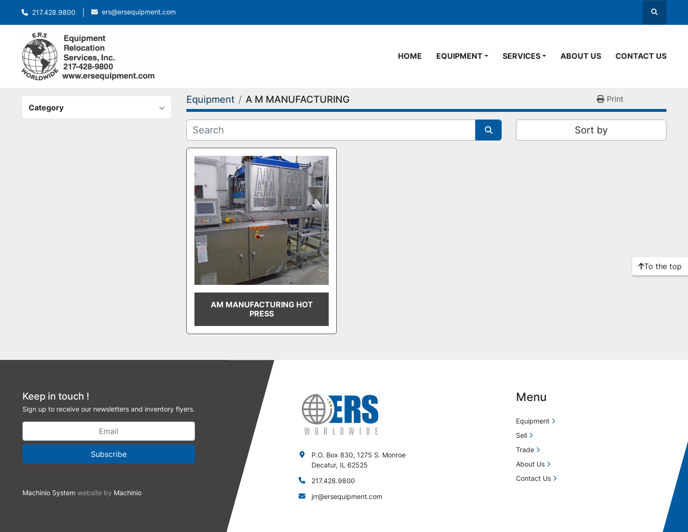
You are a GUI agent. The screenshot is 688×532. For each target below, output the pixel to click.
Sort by (591, 130)
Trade (525, 449)
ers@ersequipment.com (139, 12)
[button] (462, 56)
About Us (580, 56)
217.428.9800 (53, 12)
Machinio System (48, 493)
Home (410, 56)
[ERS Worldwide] (340, 414)
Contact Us (640, 56)
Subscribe (109, 454)
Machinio (127, 493)
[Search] (330, 130)
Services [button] (521, 56)
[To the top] (660, 266)
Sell (521, 435)
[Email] (108, 431)
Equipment (459, 56)
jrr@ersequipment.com (347, 496)
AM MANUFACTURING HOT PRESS (262, 309)
